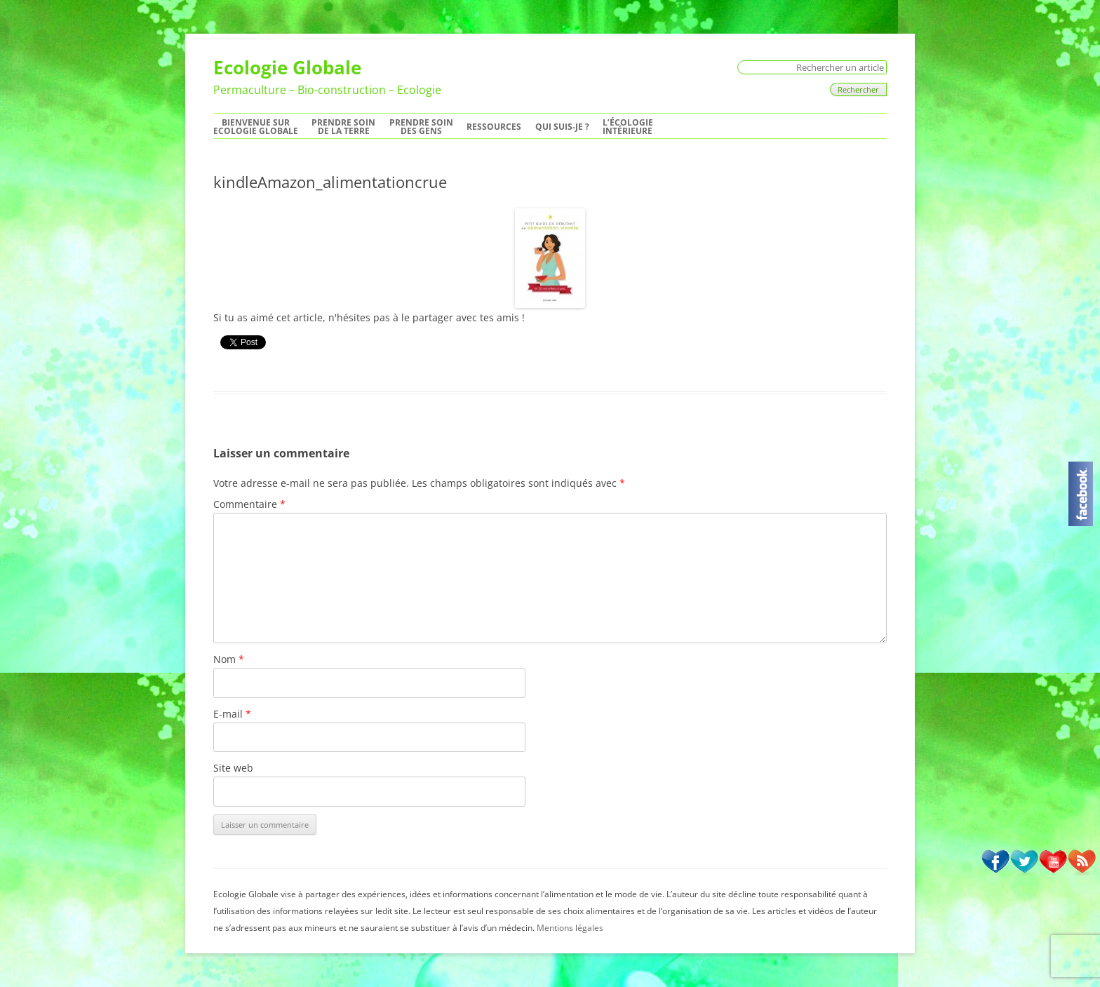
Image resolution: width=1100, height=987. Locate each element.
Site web (233, 767)
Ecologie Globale (287, 67)
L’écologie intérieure (628, 127)
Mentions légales (570, 928)
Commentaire (249, 504)
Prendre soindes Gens (421, 127)
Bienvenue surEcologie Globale (255, 127)
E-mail (232, 713)
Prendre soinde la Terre (343, 127)
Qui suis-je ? (562, 127)
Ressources (494, 127)
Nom (228, 659)
